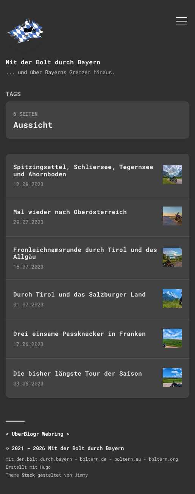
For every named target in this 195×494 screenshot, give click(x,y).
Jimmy (81, 475)
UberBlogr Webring (37, 433)
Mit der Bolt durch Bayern (53, 62)
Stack (28, 475)
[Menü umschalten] (181, 20)
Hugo (45, 467)
